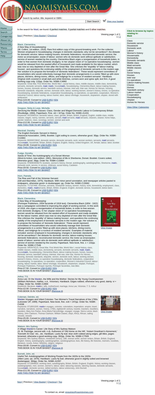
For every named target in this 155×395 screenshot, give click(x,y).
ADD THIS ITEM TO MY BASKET (34, 102)
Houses (130, 75)
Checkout (52, 35)
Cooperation (133, 95)
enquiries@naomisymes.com (79, 392)
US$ (44, 100)
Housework (132, 45)
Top (60, 382)
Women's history (135, 53)
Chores (130, 85)
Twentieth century (135, 90)
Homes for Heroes (136, 102)
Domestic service (135, 43)
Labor (130, 70)
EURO (50, 100)
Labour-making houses (138, 82)
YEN (55, 100)
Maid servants (134, 65)
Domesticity (132, 58)
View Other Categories (138, 107)
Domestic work (134, 48)
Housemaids (133, 55)
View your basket (115, 21)
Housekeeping (134, 97)
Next (19, 35)
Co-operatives (134, 80)
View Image (110, 227)
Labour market (134, 92)
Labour (130, 50)
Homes (130, 87)
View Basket (40, 35)
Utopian (131, 100)
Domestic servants (136, 60)
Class (129, 41)
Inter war (131, 77)
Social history (133, 72)
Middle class (133, 63)
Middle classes (134, 68)
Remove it (57, 271)
